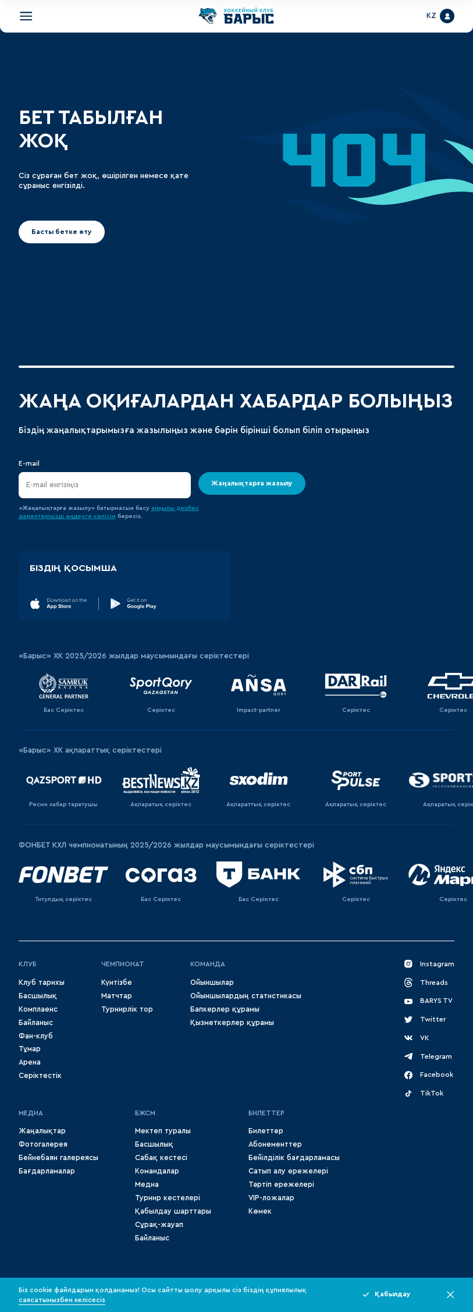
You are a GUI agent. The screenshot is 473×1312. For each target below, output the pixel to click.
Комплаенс (38, 1009)
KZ (431, 15)
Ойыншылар (212, 982)
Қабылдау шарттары (173, 1211)
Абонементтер (275, 1144)
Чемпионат (122, 963)
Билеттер (266, 1112)
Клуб (28, 963)
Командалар (157, 1171)
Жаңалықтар (42, 1130)
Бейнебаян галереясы (58, 1157)
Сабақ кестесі (161, 1157)
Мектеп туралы (163, 1130)
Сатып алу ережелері (288, 1171)
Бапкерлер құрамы (224, 1009)
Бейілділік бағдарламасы (294, 1157)
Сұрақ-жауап (159, 1224)
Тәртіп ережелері (281, 1184)
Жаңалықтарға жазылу (252, 483)
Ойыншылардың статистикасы (245, 995)
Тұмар (30, 1048)
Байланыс (36, 1022)
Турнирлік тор (127, 1009)
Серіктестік (40, 1075)
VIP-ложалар (271, 1197)
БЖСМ (145, 1112)
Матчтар (116, 995)
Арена (30, 1062)
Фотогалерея (43, 1144)
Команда (207, 963)
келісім (105, 516)
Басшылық (38, 995)
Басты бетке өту (61, 231)
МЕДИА (31, 1112)
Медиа (147, 1184)
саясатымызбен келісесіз (62, 1299)
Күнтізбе (116, 982)
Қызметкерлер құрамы (232, 1022)
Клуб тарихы (42, 982)
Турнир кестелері (167, 1197)
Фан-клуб (36, 1036)
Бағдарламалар (47, 1171)
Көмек (260, 1211)
